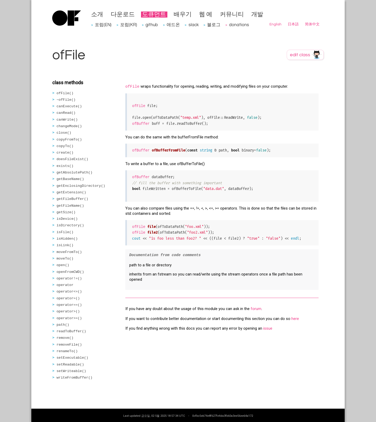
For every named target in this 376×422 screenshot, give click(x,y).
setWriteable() (71, 371)
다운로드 (123, 15)
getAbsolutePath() (75, 173)
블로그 (213, 24)
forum (256, 308)
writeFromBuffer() (75, 378)
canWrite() (67, 120)
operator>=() (69, 318)
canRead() (66, 113)
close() (64, 133)
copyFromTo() (69, 140)
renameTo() (67, 351)
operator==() (69, 305)
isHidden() (67, 239)
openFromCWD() (70, 272)
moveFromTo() (69, 252)
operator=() (68, 298)
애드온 (173, 24)
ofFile (132, 87)
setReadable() (70, 365)
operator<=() (69, 292)
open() (63, 265)
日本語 (293, 24)
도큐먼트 (154, 15)
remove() (65, 338)
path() (63, 325)
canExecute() (69, 106)
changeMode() (69, 126)
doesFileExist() (73, 159)
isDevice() (67, 219)
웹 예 (205, 15)
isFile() (65, 232)
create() (65, 153)
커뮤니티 (232, 15)
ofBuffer (141, 124)
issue (267, 328)
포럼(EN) (103, 24)
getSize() (66, 212)
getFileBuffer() (73, 199)
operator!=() (69, 278)
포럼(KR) (128, 24)
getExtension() (71, 192)
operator (65, 285)
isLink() (65, 245)
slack (194, 24)
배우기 (183, 15)
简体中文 (312, 24)
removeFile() (69, 345)
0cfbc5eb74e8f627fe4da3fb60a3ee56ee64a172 (222, 416)
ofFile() (65, 93)
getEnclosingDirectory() (81, 186)
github (151, 24)
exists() (65, 166)
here (295, 318)
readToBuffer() (71, 331)
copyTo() (65, 146)
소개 (97, 15)
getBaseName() (70, 179)
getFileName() (70, 206)
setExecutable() (73, 358)
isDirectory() (70, 225)
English (275, 24)
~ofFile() (66, 100)
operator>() (68, 311)
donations (239, 24)
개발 (257, 15)
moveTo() (65, 259)
